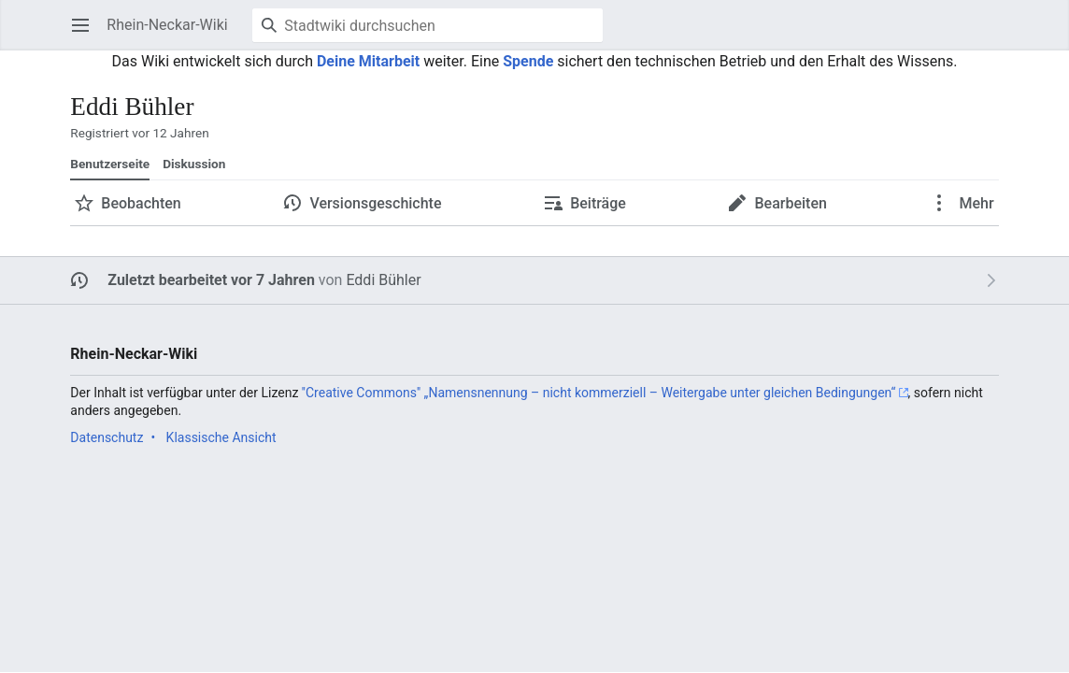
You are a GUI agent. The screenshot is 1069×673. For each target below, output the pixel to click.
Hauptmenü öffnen (86, 34)
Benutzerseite (110, 163)
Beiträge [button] (598, 203)
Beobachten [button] (140, 203)
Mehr (975, 203)
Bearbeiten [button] (790, 203)
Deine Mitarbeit (368, 61)
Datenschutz (106, 437)
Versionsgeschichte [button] (375, 203)
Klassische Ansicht (221, 437)
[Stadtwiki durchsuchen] (427, 25)
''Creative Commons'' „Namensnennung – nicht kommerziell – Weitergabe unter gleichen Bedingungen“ (599, 392)
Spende (528, 61)
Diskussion (194, 163)
